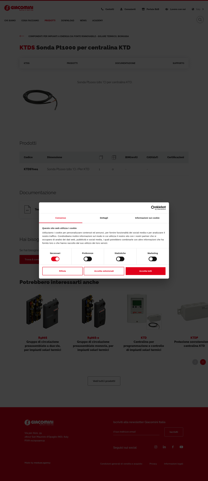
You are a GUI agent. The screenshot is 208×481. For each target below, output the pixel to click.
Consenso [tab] (60, 218)
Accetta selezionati (104, 271)
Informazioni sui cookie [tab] (147, 218)
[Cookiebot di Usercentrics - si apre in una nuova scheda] (153, 208)
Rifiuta (62, 271)
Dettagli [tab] (104, 218)
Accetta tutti (145, 271)
